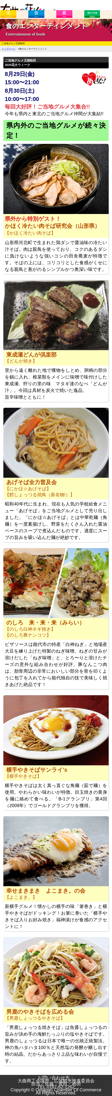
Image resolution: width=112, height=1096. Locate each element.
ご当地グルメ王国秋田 (13, 43)
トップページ (8, 49)
